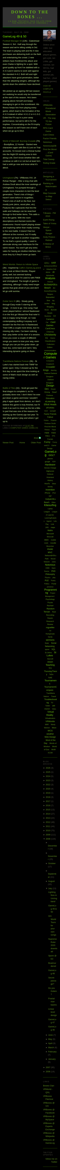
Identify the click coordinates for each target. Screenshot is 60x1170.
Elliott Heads (50, 404)
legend (49, 521)
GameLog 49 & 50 (14, 36)
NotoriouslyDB (49, 146)
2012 (48, 822)
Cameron (50, 319)
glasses (50, 458)
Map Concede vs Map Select (49, 196)
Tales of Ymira (49, 223)
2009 (48, 834)
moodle (53, 543)
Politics (46, 584)
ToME (50, 678)
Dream (53, 389)
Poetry (53, 580)
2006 (48, 1071)
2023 (48, 780)
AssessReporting (50, 291)
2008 (48, 839)
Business (48, 316)
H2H (54, 462)
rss (50, 631)
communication (50, 350)
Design (50, 385)
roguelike (50, 627)
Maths (50, 530)
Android (50, 282)
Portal (54, 584)
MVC (50, 552)
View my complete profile (48, 89)
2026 (48, 768)
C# (54, 316)
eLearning (50, 401)
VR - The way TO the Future (49, 121)
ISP (50, 496)
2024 (48, 776)
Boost (47, 310)
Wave (54, 728)
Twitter (47, 706)
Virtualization (50, 718)
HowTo (47, 484)
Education (50, 398)
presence (50, 587)
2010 (48, 830)
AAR (53, 262)
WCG (50, 730)
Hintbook (50, 474)
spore (47, 649)
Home (22, 442)
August (51, 881)
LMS (47, 527)
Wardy (53, 724)
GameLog (33, 428)
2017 (48, 801)
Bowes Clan (48, 1085)
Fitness (47, 430)
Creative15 (50, 364)
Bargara (50, 294)
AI (53, 272)
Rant (54, 612)
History (50, 480)
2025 (48, 772)
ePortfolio (50, 408)
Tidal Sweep (48, 159)
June (50, 1035)
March (51, 1047)
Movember (50, 546)
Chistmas (50, 332)
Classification (50, 341)
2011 (48, 826)
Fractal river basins (52, 1001)
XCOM (50, 753)
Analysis (50, 278)
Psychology (50, 599)
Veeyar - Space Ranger (47, 230)
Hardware (50, 464)
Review (50, 624)
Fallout (50, 417)
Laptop (50, 509)
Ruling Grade (49, 163)
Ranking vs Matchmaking (50, 186)
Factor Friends (49, 138)
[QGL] (46, 263)
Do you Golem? (52, 991)
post (29, 268)
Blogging (50, 307)
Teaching (50, 665)
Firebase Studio (50, 423)
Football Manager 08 (12, 41)
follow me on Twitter (51, 1160)
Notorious (47, 142)
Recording (50, 615)
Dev (47, 389)
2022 (48, 784)
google (47, 462)
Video (54, 709)
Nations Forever (16, 361)
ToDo (51, 674)
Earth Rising (48, 220)
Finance (53, 420)
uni (53, 705)
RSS (36, 438)
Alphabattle (50, 275)
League (47, 512)
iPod (54, 493)
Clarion (52, 338)
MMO (46, 540)
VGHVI (47, 709)
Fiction (46, 420)
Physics (47, 577)
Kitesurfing (50, 505)
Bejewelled (50, 297)
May (50, 1039)
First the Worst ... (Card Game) (49, 152)
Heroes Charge (50, 468)
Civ (46, 338)
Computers (50, 361)
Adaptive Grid (51, 269)
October (52, 863)
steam (50, 662)
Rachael (50, 606)
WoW (53, 749)
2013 (48, 818)
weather (50, 734)
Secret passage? (52, 980)
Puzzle (50, 602)
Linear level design (52, 1012)
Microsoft (50, 534)
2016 (48, 805)
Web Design (50, 737)
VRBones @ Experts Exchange (49, 1126)
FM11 (47, 436)
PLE (47, 580)
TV (52, 703)
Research (50, 621)
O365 (47, 568)
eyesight (53, 411)
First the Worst (50, 427)
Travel (53, 696)
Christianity (50, 334)
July (50, 888)
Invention (50, 489)
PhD (53, 571)
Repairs (50, 618)
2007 (48, 1067)
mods (46, 543)
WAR (47, 724)
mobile (53, 540)
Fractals (50, 439)
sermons (50, 640)
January (52, 1059)
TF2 (50, 668)
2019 (48, 793)
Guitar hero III (9, 301)
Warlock (47, 728)
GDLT (52, 455)
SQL (53, 649)
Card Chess (48, 135)
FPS (53, 436)
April (50, 1043)
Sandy (50, 637)
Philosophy (50, 574)
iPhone (47, 493)
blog (53, 303)
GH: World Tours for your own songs (52, 925)
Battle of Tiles (9, 388)
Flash (54, 430)
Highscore (50, 471)
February (52, 1051)
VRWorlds (50, 721)
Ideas (54, 484)
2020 (48, 789)
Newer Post (8, 442)
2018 (48, 797)
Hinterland (50, 477)
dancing (53, 370)
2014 (48, 814)
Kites (54, 502)
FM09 (53, 433)
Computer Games (19, 428)
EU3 (46, 411)
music (50, 549)
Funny (47, 442)
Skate (47, 643)
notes (54, 562)
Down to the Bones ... (30, 14)
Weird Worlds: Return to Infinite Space (20, 264)
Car (47, 322)
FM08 (47, 433)
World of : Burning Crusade (19, 141)
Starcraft (50, 659)
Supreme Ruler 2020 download (52, 945)
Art (54, 288)
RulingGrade (50, 634)
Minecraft (50, 537)
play (53, 577)
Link (52, 524)
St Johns (48, 653)
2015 (48, 809)
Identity (50, 487)
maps (53, 527)
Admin (48, 272)
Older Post (36, 442)
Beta (48, 300)
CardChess (50, 328)
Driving (47, 392)
